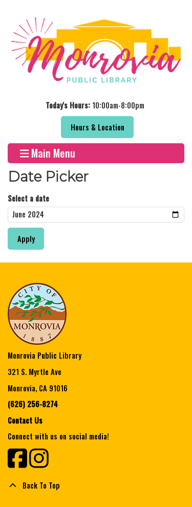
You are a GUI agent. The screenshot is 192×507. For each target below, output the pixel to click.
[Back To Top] (96, 485)
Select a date (28, 198)
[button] (95, 105)
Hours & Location (97, 127)
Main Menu (48, 153)
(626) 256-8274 (33, 404)
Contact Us (25, 420)
